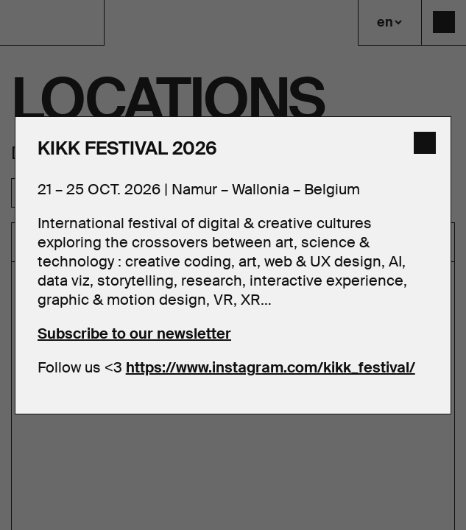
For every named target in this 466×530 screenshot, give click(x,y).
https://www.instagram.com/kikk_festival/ (270, 367)
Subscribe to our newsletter (134, 333)
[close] (425, 143)
